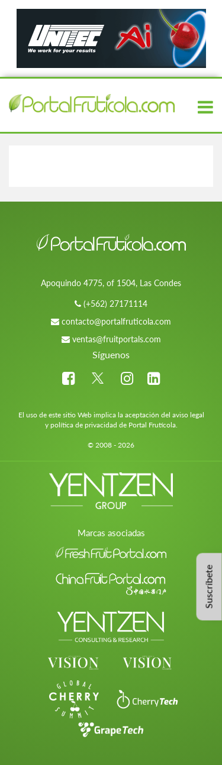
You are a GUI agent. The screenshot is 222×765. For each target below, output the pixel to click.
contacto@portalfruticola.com (116, 321)
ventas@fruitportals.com (116, 339)
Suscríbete (208, 586)
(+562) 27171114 (115, 304)
